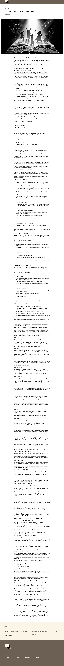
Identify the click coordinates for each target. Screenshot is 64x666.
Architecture (7, 630)
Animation (33, 630)
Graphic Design (27, 657)
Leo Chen (34, 634)
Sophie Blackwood (10, 14)
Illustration (37, 657)
